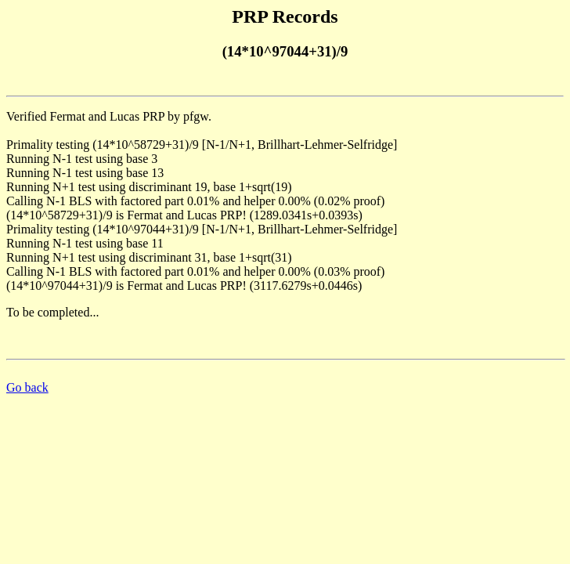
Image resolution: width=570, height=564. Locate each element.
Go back (27, 387)
